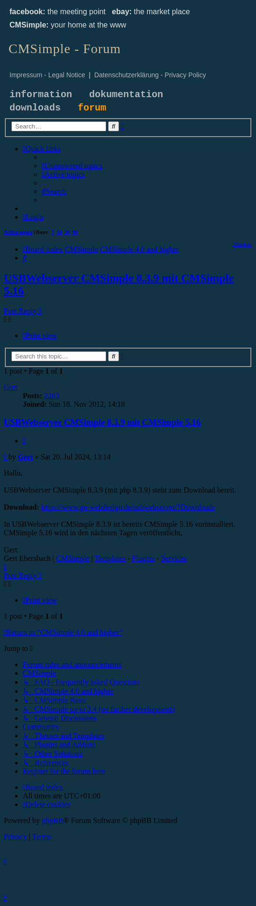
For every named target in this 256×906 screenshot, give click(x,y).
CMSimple (72, 558)
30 (67, 232)
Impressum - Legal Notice (47, 75)
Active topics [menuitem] (18, 232)
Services (174, 558)
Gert (10, 387)
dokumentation (126, 94)
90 (75, 232)
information (40, 94)
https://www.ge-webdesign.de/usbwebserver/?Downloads (128, 507)
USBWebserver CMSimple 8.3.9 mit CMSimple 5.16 (102, 422)
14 (59, 232)
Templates (110, 558)
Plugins (143, 558)
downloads (35, 107)
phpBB (52, 820)
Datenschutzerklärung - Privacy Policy (150, 75)
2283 (51, 396)
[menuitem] (72, 166)
